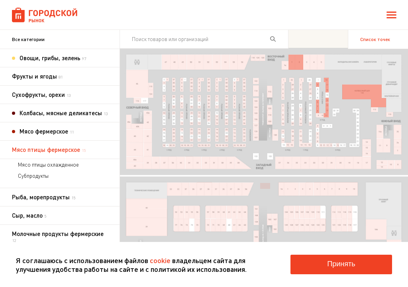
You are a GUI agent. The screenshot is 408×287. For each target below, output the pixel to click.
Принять (341, 264)
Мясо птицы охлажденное (48, 164)
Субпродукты (33, 176)
